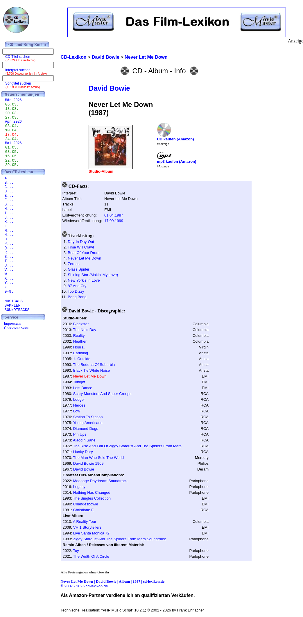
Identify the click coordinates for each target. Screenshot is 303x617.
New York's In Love (84, 280)
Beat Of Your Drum (83, 253)
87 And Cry (77, 286)
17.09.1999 (113, 221)
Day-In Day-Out (81, 241)
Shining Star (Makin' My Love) (93, 275)
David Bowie (109, 88)
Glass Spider (78, 269)
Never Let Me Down (84, 258)
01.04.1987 (113, 215)
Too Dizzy (76, 291)
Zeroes (73, 264)
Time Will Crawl (81, 247)
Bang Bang (77, 297)
